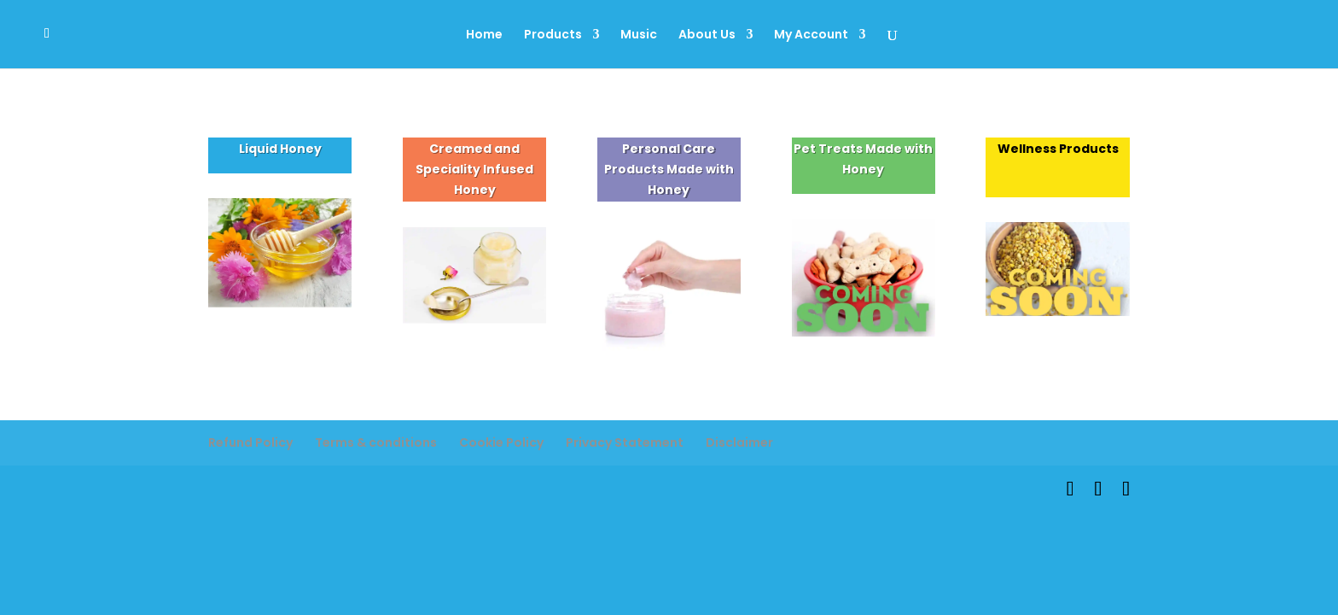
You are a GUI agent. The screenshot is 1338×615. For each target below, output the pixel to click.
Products (553, 35)
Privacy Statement (625, 442)
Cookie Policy (501, 442)
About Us (707, 35)
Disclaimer (739, 442)
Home (484, 35)
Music (638, 35)
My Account (811, 35)
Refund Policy (250, 442)
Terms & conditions (376, 442)
